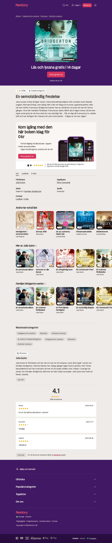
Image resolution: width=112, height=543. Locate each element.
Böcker (18, 16)
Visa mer (21, 455)
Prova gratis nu (56, 74)
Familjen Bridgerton (32, 191)
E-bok (26, 199)
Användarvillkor (45, 521)
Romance (44, 16)
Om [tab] (17, 173)
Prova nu (87, 5)
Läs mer (21, 380)
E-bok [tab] (33, 173)
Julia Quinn (20, 182)
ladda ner (57, 455)
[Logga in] (76, 5)
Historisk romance (55, 16)
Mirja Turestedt (63, 182)
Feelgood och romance (31, 16)
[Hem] (38, 5)
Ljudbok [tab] (25, 173)
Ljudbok (19, 199)
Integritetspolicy (32, 521)
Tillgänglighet (20, 521)
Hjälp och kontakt (25, 469)
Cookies (54, 521)
